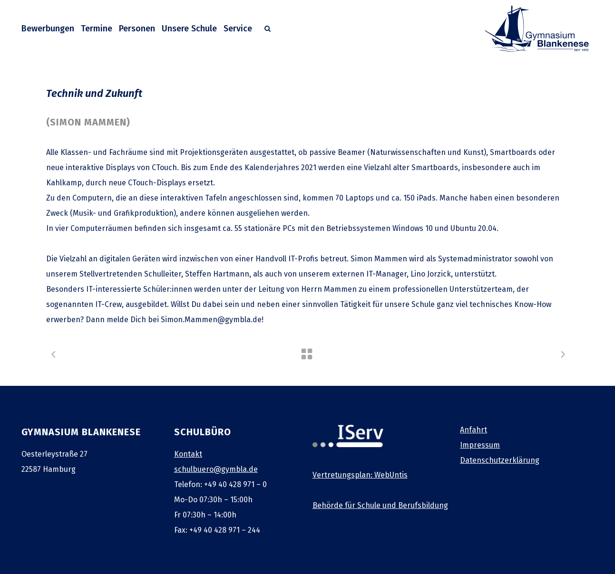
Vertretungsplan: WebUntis (360, 474)
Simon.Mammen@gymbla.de (211, 319)
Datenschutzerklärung (499, 460)
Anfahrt (473, 429)
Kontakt (188, 454)
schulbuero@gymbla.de (216, 469)
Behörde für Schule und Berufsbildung (380, 505)
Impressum (480, 445)
